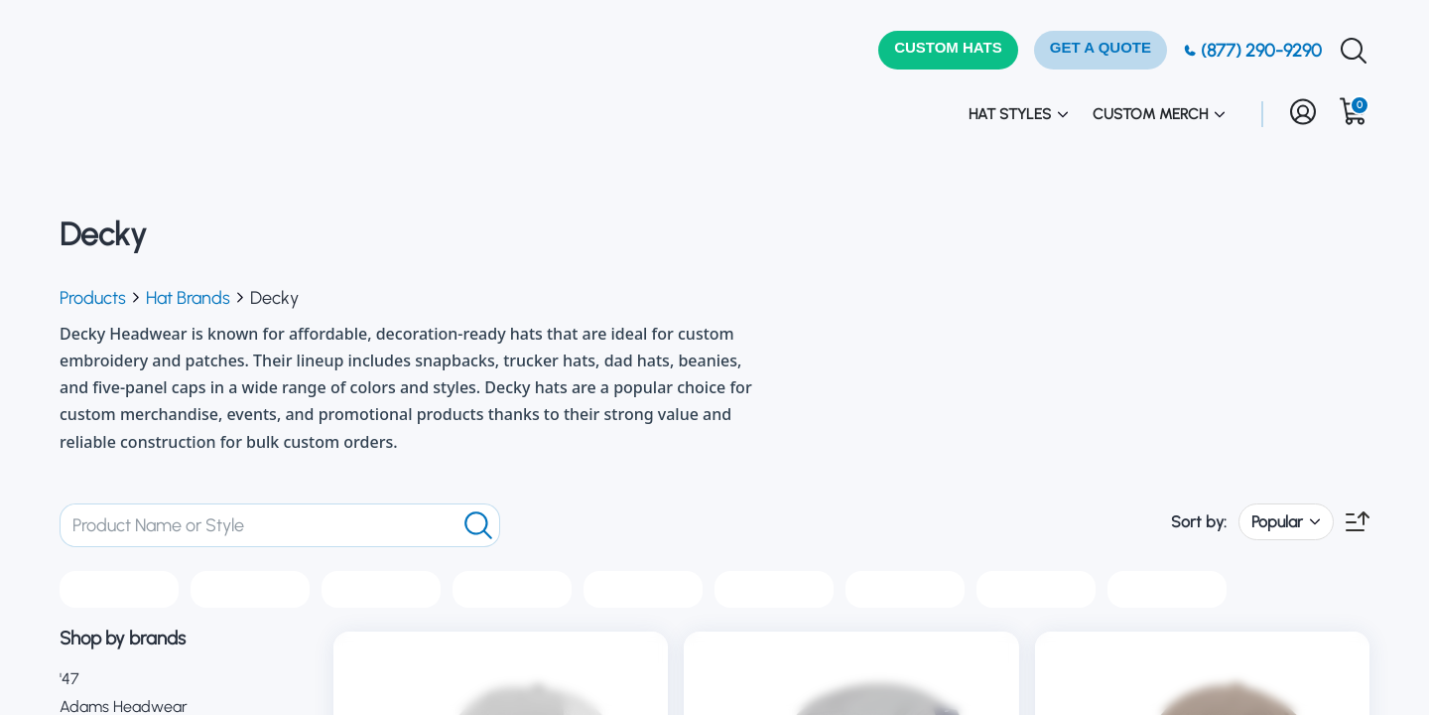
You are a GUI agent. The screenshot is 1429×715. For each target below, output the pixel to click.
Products (93, 298)
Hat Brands (188, 298)
